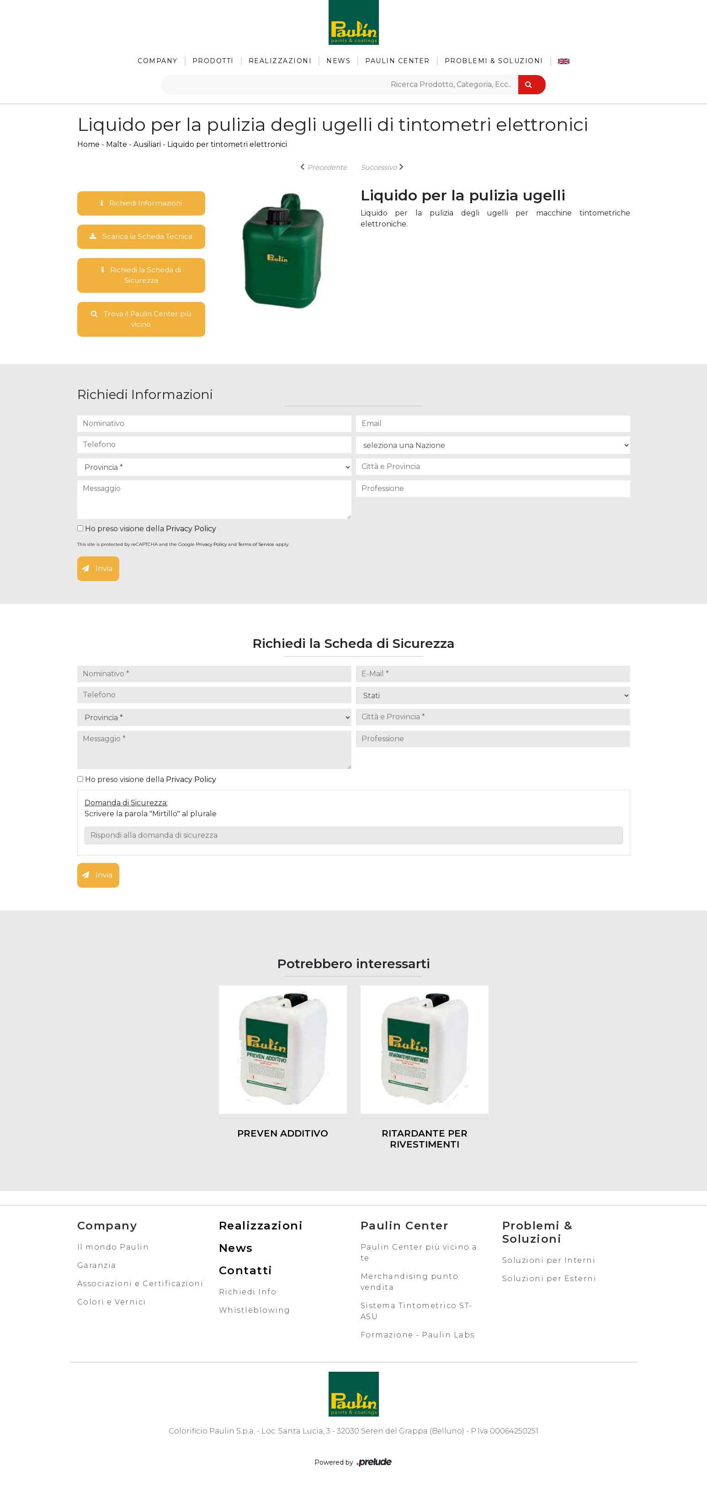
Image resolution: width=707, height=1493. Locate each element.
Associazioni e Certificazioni (140, 1286)
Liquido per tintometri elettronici (227, 144)
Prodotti (213, 61)
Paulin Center (397, 61)
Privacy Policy (191, 532)
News (338, 61)
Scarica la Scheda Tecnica (141, 237)
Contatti (246, 1273)
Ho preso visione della (146, 532)
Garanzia (97, 1268)
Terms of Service (256, 547)
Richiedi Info (248, 1294)
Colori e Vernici (111, 1304)
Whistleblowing (255, 1313)
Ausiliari (147, 144)
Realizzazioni (280, 61)
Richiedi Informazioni (141, 203)
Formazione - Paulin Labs (418, 1337)
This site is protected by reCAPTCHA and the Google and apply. (183, 547)
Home (88, 144)
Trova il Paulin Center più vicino (141, 321)
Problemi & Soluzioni (494, 61)
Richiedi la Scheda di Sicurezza (141, 276)
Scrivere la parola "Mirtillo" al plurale (151, 816)
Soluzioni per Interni (549, 1263)
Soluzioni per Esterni (549, 1281)
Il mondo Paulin (113, 1249)
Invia (97, 571)
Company (158, 61)
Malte (116, 144)
